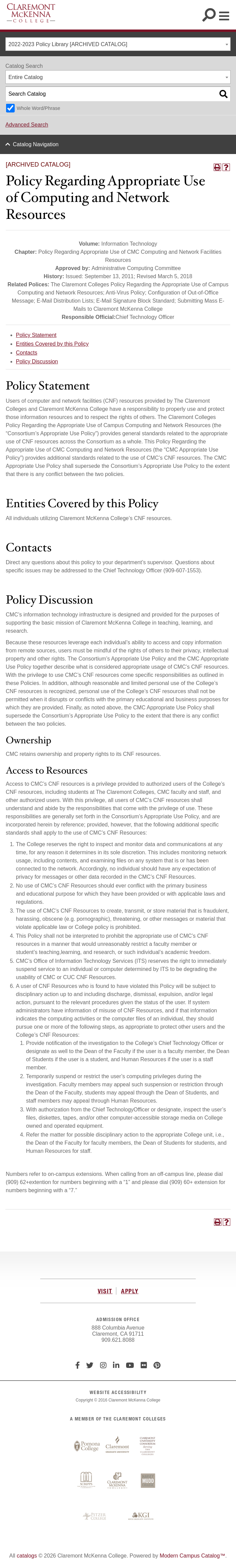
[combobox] (118, 44)
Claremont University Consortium (147, 1446)
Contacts (26, 353)
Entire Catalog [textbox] (25, 77)
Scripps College (86, 1481)
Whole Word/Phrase (38, 108)
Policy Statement (36, 335)
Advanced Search (26, 125)
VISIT (105, 1291)
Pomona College (86, 1446)
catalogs (27, 1556)
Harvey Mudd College (147, 1481)
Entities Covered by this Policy (52, 344)
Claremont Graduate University (117, 1446)
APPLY (129, 1291)
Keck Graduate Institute (141, 1516)
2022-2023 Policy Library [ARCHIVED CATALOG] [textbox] (67, 44)
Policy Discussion (37, 361)
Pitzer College (95, 1516)
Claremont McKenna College (31, 12)
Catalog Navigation (35, 144)
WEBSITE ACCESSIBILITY (118, 1392)
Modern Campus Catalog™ (192, 1556)
